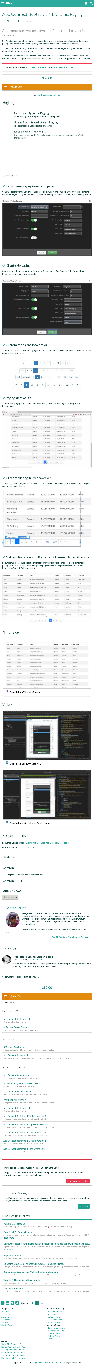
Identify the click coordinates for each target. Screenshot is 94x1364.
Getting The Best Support (13, 1349)
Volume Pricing (54, 1317)
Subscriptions (54, 1322)
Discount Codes (55, 1319)
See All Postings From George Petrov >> (71, 937)
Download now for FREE (77, 1181)
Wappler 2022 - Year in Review (18, 1232)
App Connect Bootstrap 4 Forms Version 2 (24, 1149)
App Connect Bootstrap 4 (57, 843)
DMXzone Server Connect (16, 1027)
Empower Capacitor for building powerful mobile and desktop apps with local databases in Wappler (47, 1243)
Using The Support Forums (13, 1352)
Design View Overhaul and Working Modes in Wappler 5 (30, 1272)
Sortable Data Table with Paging (26, 692)
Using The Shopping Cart (12, 1344)
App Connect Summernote (16, 1075)
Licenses (51, 1338)
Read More (8, 1237)
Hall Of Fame (6, 1325)
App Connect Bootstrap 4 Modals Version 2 (24, 1140)
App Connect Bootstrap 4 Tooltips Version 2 (24, 1116)
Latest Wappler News (16, 1216)
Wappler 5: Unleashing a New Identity (21, 1280)
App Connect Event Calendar (17, 1091)
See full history (10, 897)
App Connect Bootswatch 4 (16, 1019)
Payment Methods (56, 1311)
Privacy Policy (54, 1333)
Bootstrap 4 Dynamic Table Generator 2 (22, 1083)
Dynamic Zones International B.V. (48, 1362)
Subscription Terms (56, 1330)
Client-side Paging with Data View (27, 764)
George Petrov (16, 908)
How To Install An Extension (13, 1358)
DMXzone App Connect (34, 843)
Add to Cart (12, 87)
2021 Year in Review (13, 1288)
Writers (4, 1322)
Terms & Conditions (56, 1328)
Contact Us (6, 1314)
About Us (5, 1311)
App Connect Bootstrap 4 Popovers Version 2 (25, 1124)
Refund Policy (54, 1336)
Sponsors (5, 1319)
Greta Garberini (35, 959)
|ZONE (8, 3)
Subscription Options (50, 95)
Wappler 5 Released (13, 1255)
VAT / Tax (52, 1314)
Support (29, 21)
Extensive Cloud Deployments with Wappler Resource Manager (34, 1264)
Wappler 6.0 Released (14, 1224)
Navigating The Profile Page (13, 1347)
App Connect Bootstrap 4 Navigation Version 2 (26, 1132)
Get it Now (83, 1206)
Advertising (6, 1317)
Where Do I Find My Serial (12, 1355)
